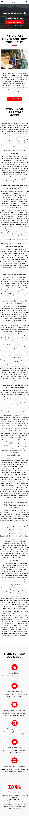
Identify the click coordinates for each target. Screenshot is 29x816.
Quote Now (14, 98)
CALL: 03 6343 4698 (14, 18)
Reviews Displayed (14, 799)
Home (8, 25)
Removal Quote (14, 22)
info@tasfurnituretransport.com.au (16, 806)
